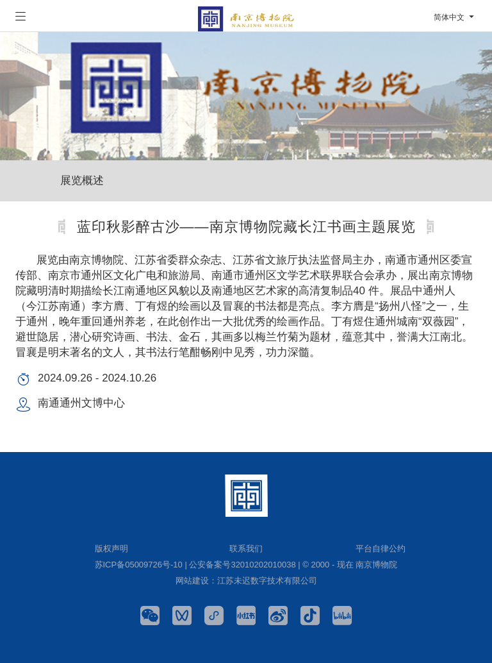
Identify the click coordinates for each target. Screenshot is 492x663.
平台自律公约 (381, 548)
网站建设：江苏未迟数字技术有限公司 (246, 580)
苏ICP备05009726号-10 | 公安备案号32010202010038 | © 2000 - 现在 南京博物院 (246, 564)
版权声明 (111, 548)
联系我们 (246, 548)
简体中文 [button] (455, 17)
